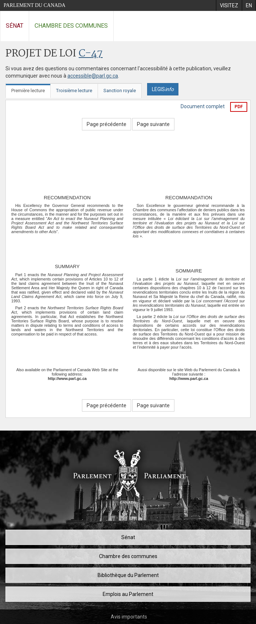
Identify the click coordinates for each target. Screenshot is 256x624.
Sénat (14, 25)
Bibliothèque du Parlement (128, 575)
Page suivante (153, 124)
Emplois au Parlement (128, 594)
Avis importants (129, 617)
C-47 (91, 54)
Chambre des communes (71, 25)
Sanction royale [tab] (119, 90)
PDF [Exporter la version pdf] (239, 106)
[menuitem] (229, 5)
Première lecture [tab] (28, 90)
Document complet (203, 106)
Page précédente (106, 124)
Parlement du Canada (35, 5)
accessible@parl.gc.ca (92, 76)
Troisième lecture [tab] (74, 90)
